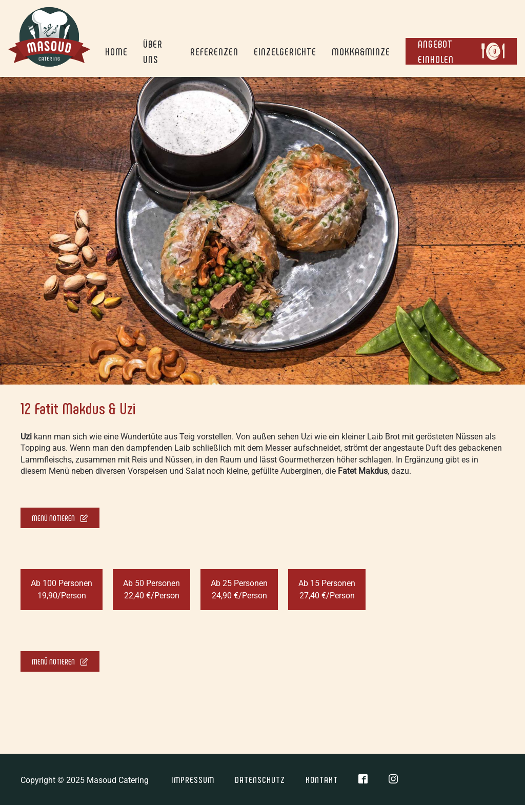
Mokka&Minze (361, 51)
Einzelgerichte (285, 51)
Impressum (192, 779)
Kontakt (322, 779)
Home (116, 51)
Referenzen (214, 51)
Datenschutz (260, 779)
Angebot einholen (459, 51)
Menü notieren (60, 517)
